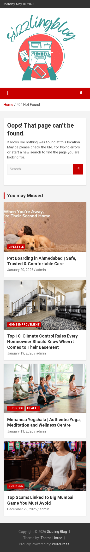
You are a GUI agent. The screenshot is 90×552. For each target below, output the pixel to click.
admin (41, 270)
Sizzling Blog (57, 531)
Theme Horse (51, 538)
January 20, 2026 (20, 270)
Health (33, 408)
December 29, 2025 (22, 509)
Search (78, 169)
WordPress (60, 544)
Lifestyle (16, 246)
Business (16, 408)
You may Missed (25, 195)
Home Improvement (24, 324)
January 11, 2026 (20, 431)
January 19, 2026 (20, 353)
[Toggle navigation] (8, 93)
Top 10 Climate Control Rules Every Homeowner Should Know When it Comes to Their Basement (42, 341)
